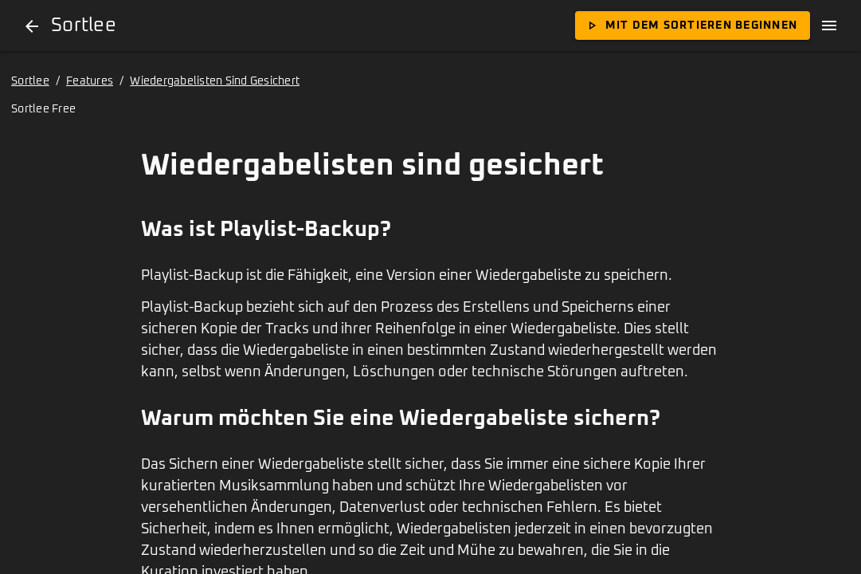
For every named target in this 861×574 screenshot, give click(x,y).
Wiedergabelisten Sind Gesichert (214, 81)
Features (89, 81)
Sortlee (30, 81)
